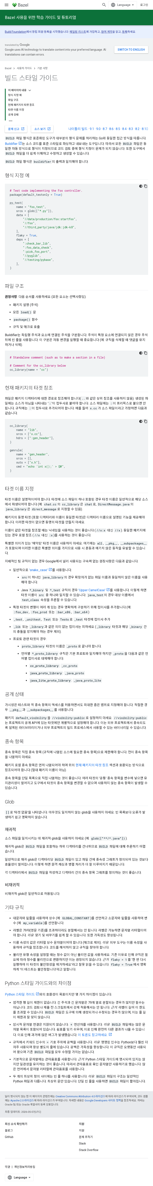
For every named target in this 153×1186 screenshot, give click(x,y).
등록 (124, 31)
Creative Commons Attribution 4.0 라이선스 (80, 1096)
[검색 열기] (104, 4)
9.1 (92, 129)
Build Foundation (15, 31)
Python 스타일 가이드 (20, 994)
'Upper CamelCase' (92, 590)
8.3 (131, 129)
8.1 (145, 129)
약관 (7, 1167)
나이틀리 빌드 (77, 129)
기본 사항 (42, 68)
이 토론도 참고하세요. (93, 1035)
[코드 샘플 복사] (145, 186)
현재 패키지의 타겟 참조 (91, 765)
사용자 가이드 (24, 68)
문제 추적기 (86, 1137)
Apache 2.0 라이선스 (22, 1100)
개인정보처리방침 (24, 1167)
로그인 (144, 5)
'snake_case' (38, 570)
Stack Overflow (88, 1150)
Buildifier (11, 144)
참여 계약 (106, 31)
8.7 (105, 129)
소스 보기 (42, 129)
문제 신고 (16, 129)
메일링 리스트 (78, 31)
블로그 (9, 1130)
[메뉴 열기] (6, 5)
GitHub (9, 1137)
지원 (81, 1130)
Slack (82, 1143)
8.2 (137, 129)
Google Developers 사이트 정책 (103, 1100)
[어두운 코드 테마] (140, 186)
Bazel (8, 68)
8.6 (111, 129)
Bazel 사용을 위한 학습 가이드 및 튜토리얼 (40, 17)
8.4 (124, 129)
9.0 (98, 129)
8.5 (118, 129)
